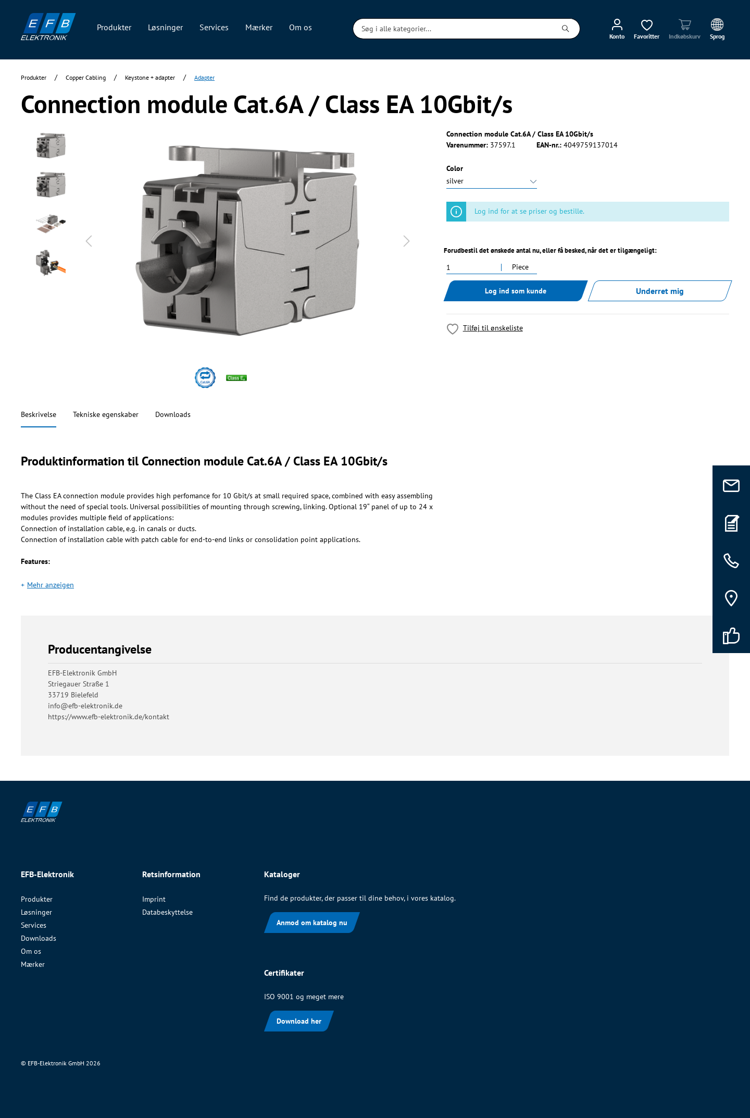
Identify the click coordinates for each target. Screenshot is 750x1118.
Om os (31, 951)
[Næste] (407, 241)
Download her (299, 1021)
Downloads (173, 414)
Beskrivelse (38, 414)
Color (454, 168)
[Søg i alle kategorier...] (452, 28)
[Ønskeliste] (646, 28)
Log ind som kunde (515, 291)
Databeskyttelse (167, 912)
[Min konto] (617, 28)
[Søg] (566, 28)
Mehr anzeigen (50, 584)
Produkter (37, 899)
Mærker (33, 964)
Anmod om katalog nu (312, 922)
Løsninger (36, 912)
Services (33, 925)
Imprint (154, 899)
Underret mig (660, 291)
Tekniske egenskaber (106, 414)
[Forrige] (88, 241)
